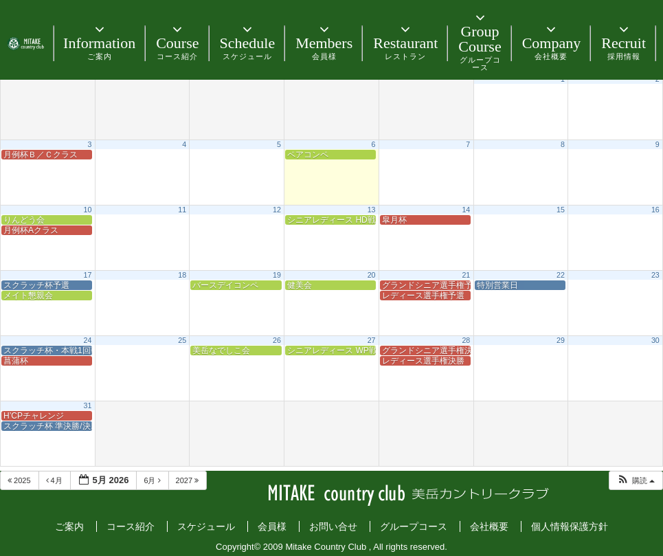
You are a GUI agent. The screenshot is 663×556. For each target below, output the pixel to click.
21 (466, 275)
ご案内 (69, 526)
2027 (188, 480)
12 (277, 209)
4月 (55, 480)
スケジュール (206, 526)
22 (561, 275)
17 (88, 275)
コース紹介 (130, 526)
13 (372, 209)
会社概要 (489, 526)
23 (655, 275)
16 (655, 209)
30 (655, 340)
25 (182, 340)
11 (182, 209)
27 (372, 340)
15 (561, 209)
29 (561, 340)
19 (277, 275)
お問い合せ (333, 526)
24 (88, 340)
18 (182, 275)
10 (88, 209)
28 (466, 340)
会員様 (272, 526)
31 (88, 405)
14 (466, 209)
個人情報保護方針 (569, 526)
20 (372, 275)
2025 (20, 480)
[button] (635, 480)
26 (277, 340)
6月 (153, 480)
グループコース (413, 526)
